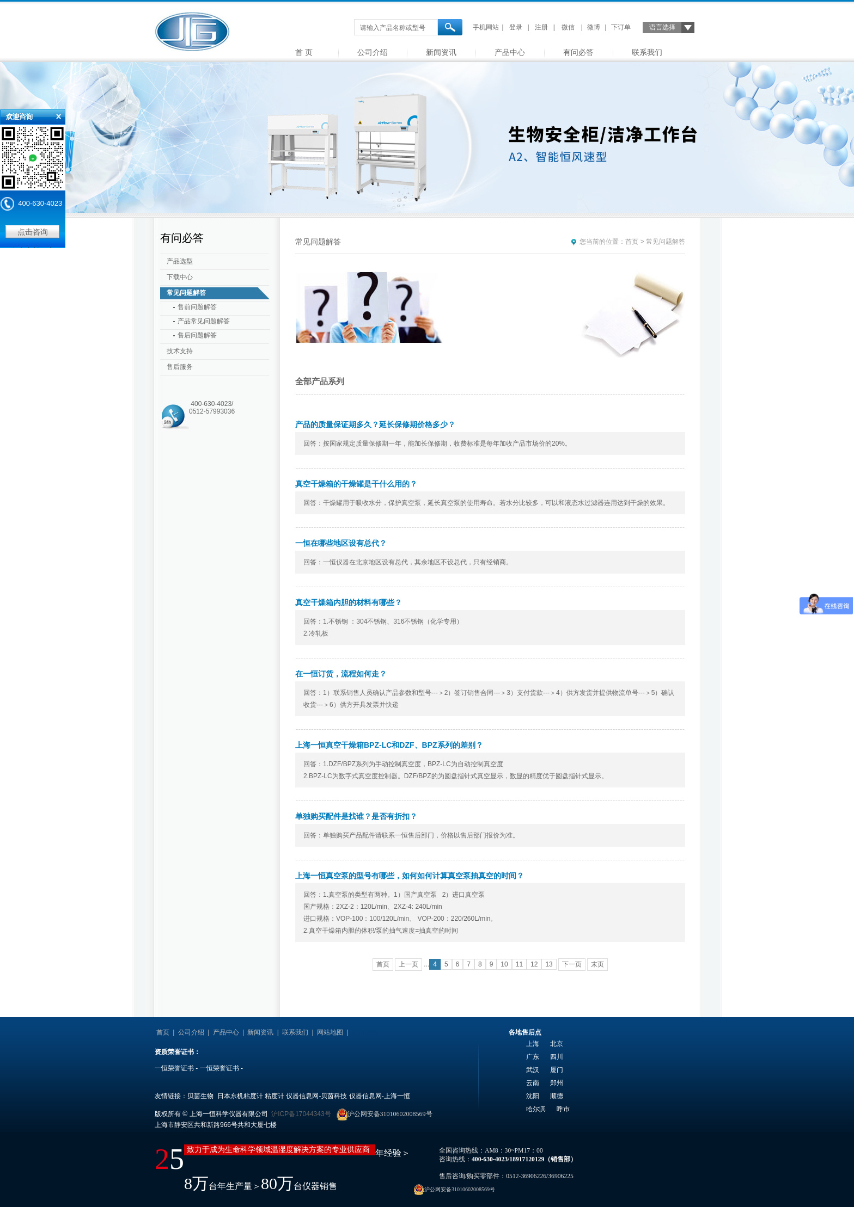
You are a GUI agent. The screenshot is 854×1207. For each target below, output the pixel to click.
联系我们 (647, 52)
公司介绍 (372, 52)
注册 (541, 27)
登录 (515, 27)
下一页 (572, 964)
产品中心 (510, 52)
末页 (597, 964)
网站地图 (330, 1032)
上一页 (408, 964)
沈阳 (532, 1096)
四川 (556, 1057)
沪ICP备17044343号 (301, 1114)
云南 (532, 1083)
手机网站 (486, 27)
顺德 (556, 1096)
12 (534, 964)
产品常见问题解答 (204, 321)
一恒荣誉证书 (174, 1068)
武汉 (532, 1070)
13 (548, 964)
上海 (532, 1044)
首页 (631, 241)
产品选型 (180, 261)
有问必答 (578, 52)
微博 (593, 27)
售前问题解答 (197, 307)
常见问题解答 (186, 293)
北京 (556, 1044)
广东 (532, 1057)
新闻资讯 (441, 52)
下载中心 (180, 277)
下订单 (621, 27)
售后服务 (180, 367)
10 (504, 964)
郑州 (556, 1083)
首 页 (304, 52)
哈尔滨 (536, 1109)
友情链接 (365, 1032)
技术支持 (180, 351)
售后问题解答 (197, 335)
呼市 (563, 1109)
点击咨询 (32, 231)
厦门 (556, 1070)
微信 (568, 27)
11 (519, 964)
